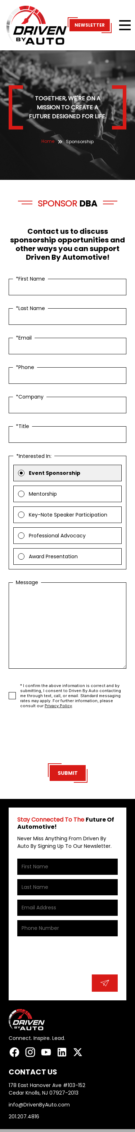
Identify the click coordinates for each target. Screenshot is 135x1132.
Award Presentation (53, 556)
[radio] (21, 473)
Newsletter (89, 25)
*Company (30, 396)
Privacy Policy (58, 705)
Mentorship (43, 493)
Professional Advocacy (57, 535)
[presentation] (67, 737)
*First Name (30, 278)
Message (27, 582)
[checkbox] (12, 695)
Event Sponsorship (54, 473)
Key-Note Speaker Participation (68, 514)
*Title (22, 426)
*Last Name (30, 308)
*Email (24, 337)
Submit (68, 773)
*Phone (25, 367)
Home (47, 141)
